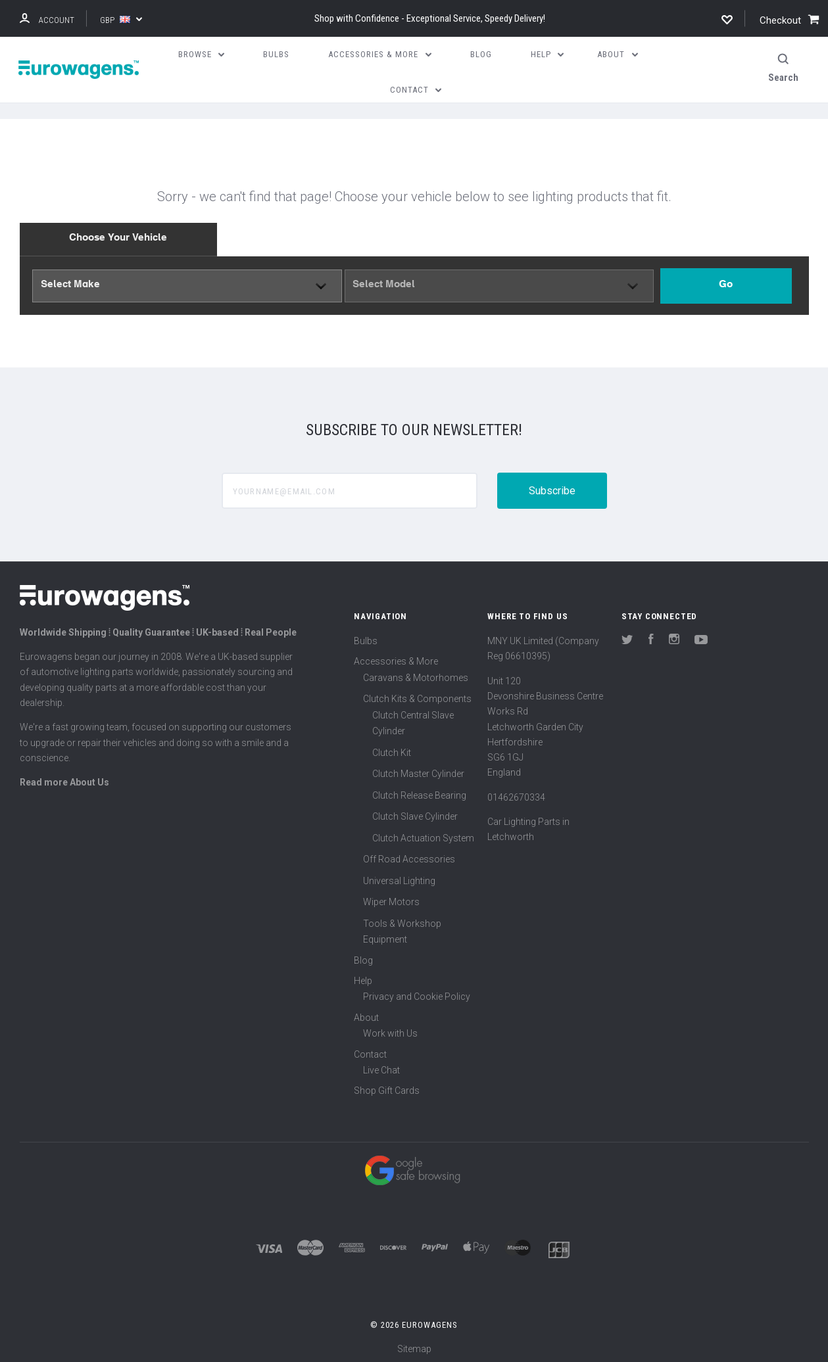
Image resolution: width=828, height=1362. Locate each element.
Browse (201, 54)
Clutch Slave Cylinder (415, 812)
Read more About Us (64, 778)
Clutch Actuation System (423, 834)
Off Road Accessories (409, 855)
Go (726, 282)
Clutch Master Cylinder (418, 769)
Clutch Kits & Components (417, 695)
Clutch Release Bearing (419, 791)
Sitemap (414, 1345)
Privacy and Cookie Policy (416, 992)
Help (363, 977)
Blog (363, 956)
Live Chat (381, 1066)
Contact (370, 1050)
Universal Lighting (399, 877)
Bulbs (365, 637)
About (366, 1013)
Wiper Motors (391, 898)
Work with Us (390, 1029)
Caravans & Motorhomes (415, 674)
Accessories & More (396, 657)
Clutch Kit (391, 748)
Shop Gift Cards (387, 1087)
